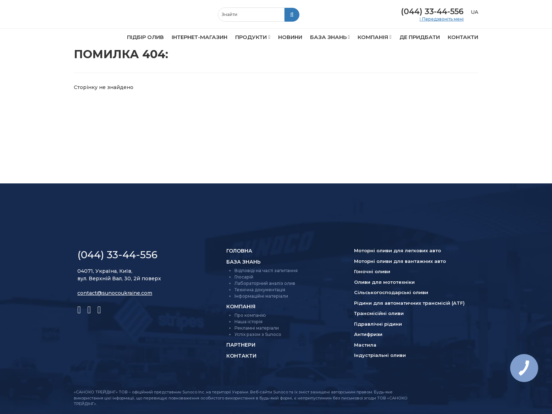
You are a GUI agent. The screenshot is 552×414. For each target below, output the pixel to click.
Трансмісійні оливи (379, 313)
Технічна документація (259, 289)
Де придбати (419, 37)
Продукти (251, 37)
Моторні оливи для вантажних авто (400, 261)
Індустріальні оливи (380, 355)
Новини (290, 37)
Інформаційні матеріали (261, 296)
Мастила (365, 345)
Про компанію (250, 315)
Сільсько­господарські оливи (391, 292)
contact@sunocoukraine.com (114, 293)
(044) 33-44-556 (432, 11)
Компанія (373, 37)
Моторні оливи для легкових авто (397, 250)
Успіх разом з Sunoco (257, 334)
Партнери (240, 345)
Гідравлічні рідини (378, 324)
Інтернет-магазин (199, 37)
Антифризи (368, 334)
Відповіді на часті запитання (266, 270)
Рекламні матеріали (256, 328)
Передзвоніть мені (442, 19)
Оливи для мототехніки (384, 282)
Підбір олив (145, 37)
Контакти (463, 37)
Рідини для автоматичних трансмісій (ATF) (409, 303)
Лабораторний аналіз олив (264, 283)
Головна (239, 251)
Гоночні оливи (372, 271)
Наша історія (248, 321)
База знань (328, 37)
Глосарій (243, 277)
